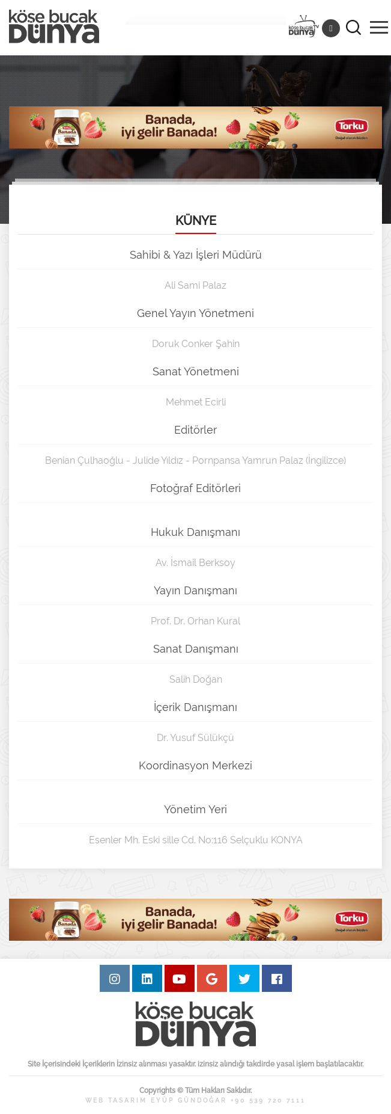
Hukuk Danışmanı (195, 532)
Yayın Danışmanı (195, 590)
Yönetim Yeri (195, 809)
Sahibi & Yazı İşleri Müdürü (196, 254)
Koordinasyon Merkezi (195, 765)
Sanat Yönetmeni (196, 371)
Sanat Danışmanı (195, 648)
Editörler (195, 429)
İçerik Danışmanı (195, 707)
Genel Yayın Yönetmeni (195, 313)
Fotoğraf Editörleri (195, 488)
